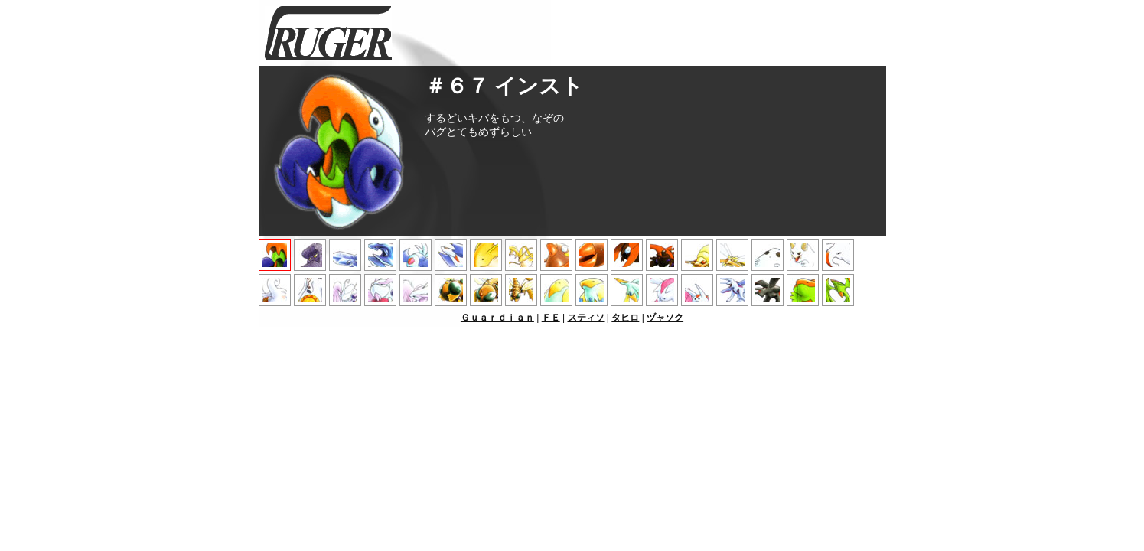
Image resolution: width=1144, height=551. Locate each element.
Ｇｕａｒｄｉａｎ (497, 317)
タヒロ (625, 317)
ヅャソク (665, 317)
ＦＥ (551, 317)
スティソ (586, 317)
